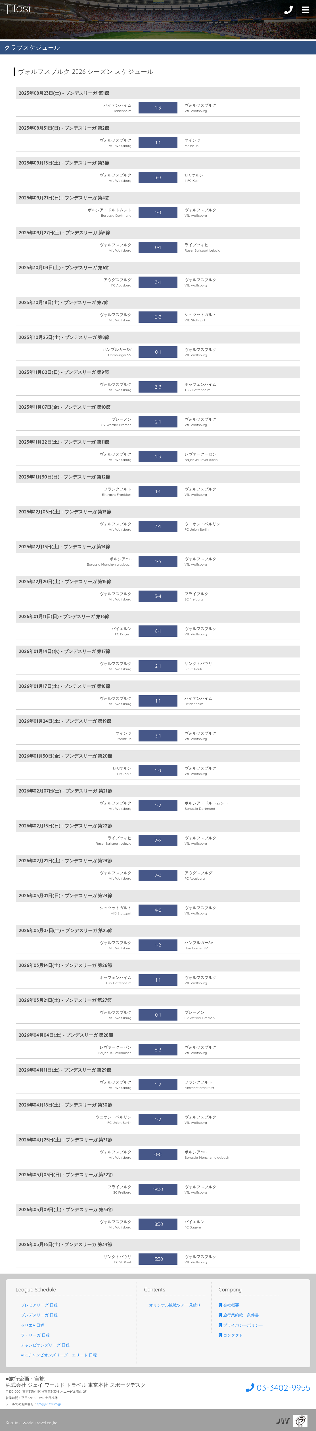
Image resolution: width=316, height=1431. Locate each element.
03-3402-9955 (278, 1387)
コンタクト (231, 1335)
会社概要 (229, 1305)
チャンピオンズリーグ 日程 (43, 1345)
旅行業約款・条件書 (239, 1315)
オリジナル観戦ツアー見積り (172, 1305)
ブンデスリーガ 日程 (37, 1315)
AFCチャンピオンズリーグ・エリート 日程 (56, 1355)
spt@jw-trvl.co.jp (49, 1404)
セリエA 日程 (30, 1325)
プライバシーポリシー (241, 1325)
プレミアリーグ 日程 (37, 1305)
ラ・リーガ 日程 (33, 1335)
